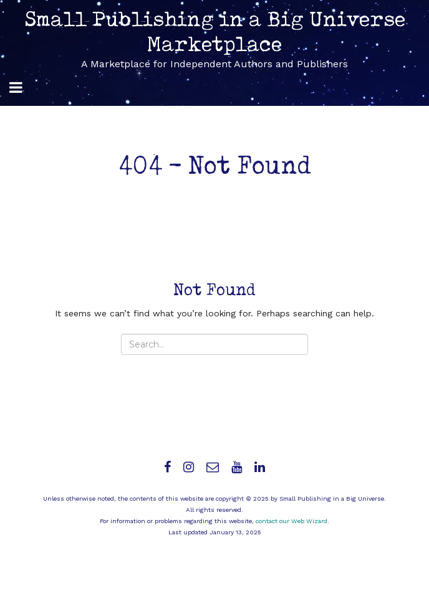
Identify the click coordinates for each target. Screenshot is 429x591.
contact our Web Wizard (291, 521)
